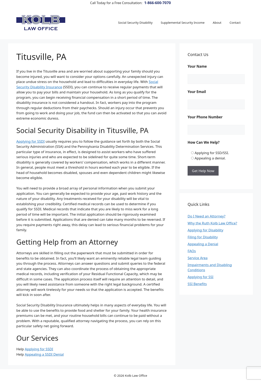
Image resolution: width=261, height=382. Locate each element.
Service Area (198, 257)
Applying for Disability (205, 230)
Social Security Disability (135, 22)
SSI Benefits (197, 283)
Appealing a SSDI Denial (44, 354)
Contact (235, 22)
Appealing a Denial (203, 244)
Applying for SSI (200, 276)
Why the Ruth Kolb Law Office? (212, 223)
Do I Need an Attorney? (206, 216)
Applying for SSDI (30, 141)
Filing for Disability (203, 237)
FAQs (192, 251)
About (217, 22)
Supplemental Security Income (183, 22)
